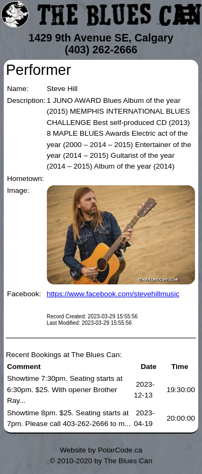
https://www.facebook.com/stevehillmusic (113, 294)
